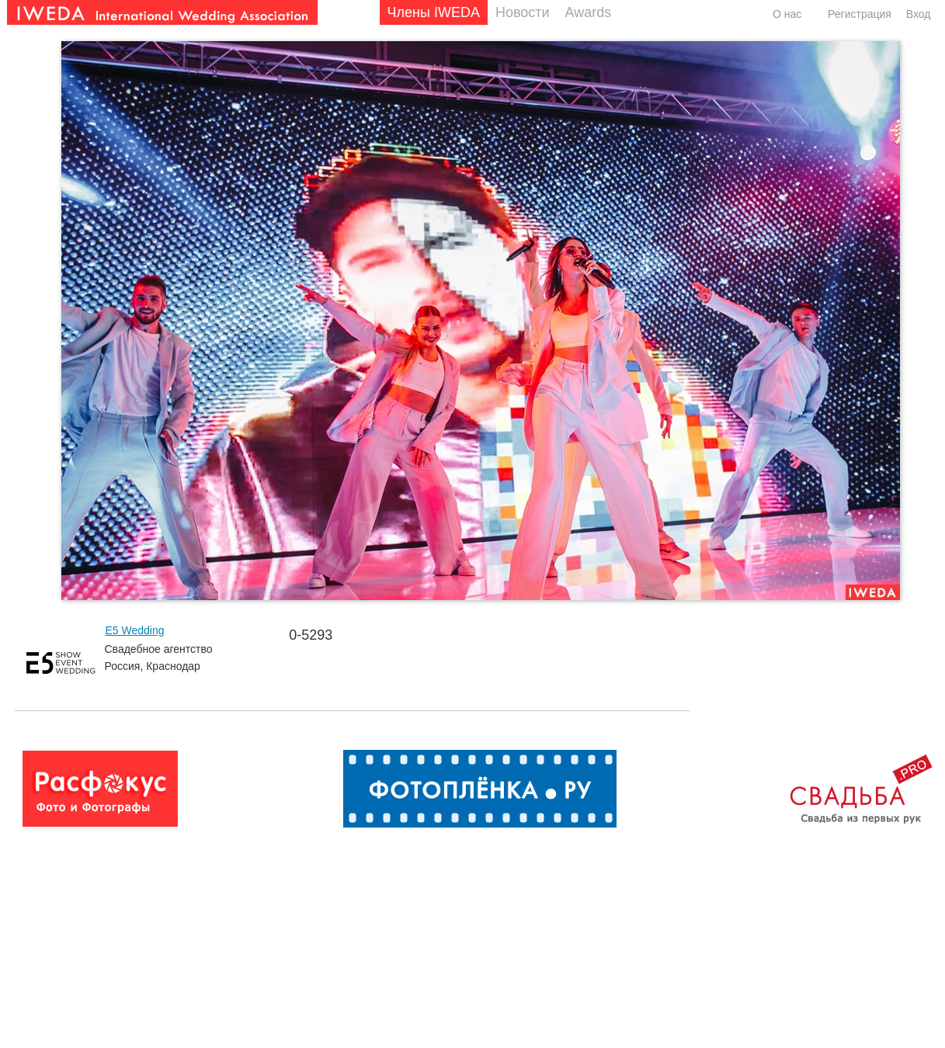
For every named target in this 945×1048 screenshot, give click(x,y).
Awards (588, 12)
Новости (522, 12)
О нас (787, 14)
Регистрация (859, 14)
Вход (918, 14)
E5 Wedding (135, 630)
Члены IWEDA (433, 12)
